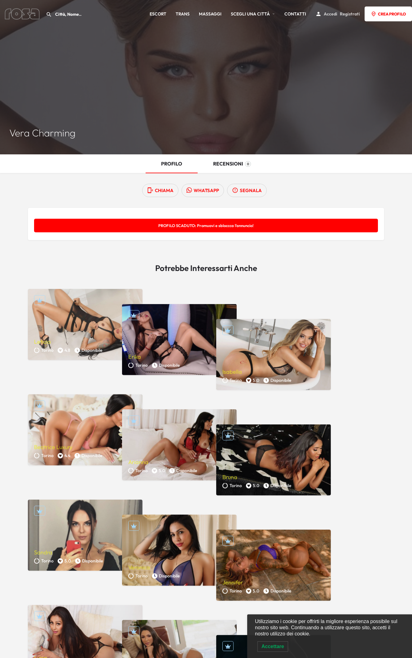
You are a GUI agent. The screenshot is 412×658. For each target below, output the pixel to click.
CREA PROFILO (388, 14)
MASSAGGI (210, 14)
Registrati (350, 14)
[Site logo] (23, 13)
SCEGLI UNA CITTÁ (250, 14)
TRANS (183, 14)
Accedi (330, 14)
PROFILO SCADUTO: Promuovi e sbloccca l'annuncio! (206, 225)
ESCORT (158, 14)
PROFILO (171, 164)
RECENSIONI (232, 164)
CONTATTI (295, 14)
